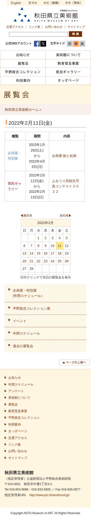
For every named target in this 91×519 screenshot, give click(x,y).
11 (60, 246)
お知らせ (14, 377)
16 (46, 253)
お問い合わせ (54, 27)
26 (67, 261)
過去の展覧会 (23, 346)
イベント (19, 321)
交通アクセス (15, 27)
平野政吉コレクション (24, 417)
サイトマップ (76, 27)
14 (31, 253)
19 (67, 253)
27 (24, 269)
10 (53, 246)
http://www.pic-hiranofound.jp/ (49, 495)
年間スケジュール (26, 333)
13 (24, 253)
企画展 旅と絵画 (64, 156)
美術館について (19, 397)
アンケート (16, 391)
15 (39, 253)
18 (60, 253)
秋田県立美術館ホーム (22, 110)
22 (39, 261)
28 (31, 269)
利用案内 (14, 424)
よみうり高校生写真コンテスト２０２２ (65, 186)
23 (46, 261)
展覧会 (13, 404)
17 (53, 253)
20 (24, 261)
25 (60, 261)
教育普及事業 (17, 411)
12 (67, 246)
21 (31, 261)
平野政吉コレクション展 (31, 308)
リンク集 (34, 27)
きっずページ (17, 431)
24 (53, 261)
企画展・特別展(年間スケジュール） (29, 293)
